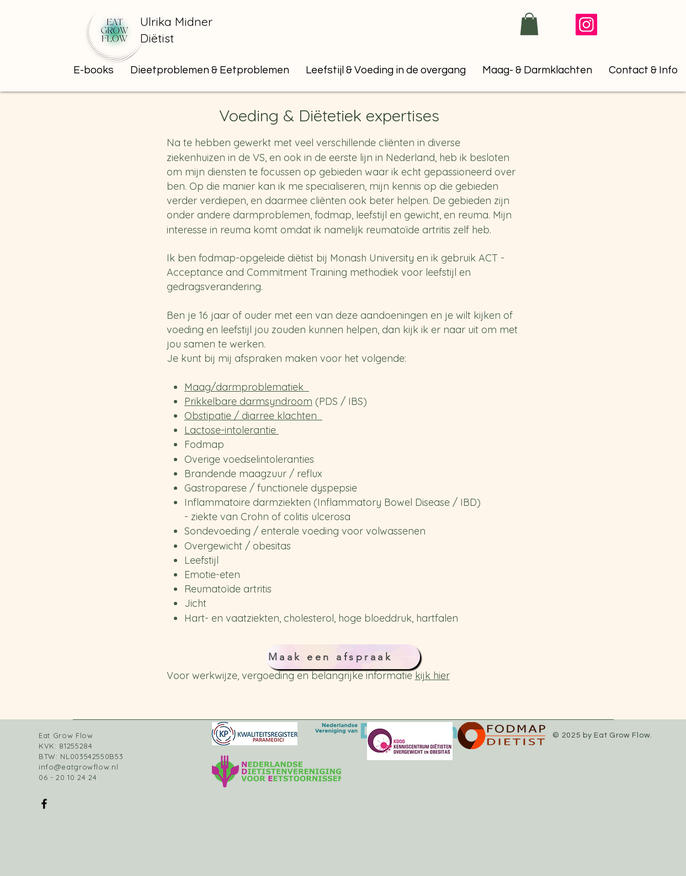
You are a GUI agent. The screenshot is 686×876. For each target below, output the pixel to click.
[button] (209, 70)
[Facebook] (44, 803)
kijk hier (432, 675)
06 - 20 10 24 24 (68, 777)
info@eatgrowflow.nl (78, 766)
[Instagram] (586, 24)
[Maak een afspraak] (343, 656)
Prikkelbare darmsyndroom (248, 401)
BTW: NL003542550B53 (81, 756)
